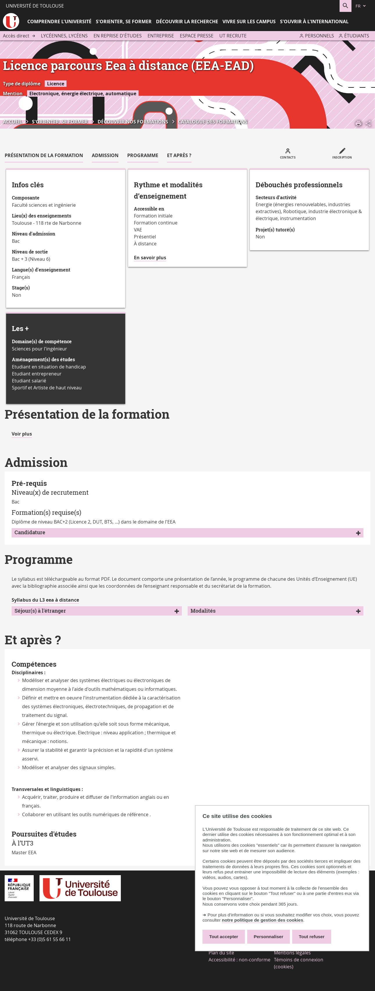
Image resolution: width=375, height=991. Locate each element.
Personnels (319, 36)
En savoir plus (150, 257)
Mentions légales (292, 952)
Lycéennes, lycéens (64, 36)
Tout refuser (311, 936)
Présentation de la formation (44, 155)
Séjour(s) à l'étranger (40, 610)
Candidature (30, 532)
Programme (142, 155)
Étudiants (356, 36)
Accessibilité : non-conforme (239, 959)
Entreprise (161, 36)
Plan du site (221, 952)
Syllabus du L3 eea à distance (45, 600)
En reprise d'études (118, 36)
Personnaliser (269, 936)
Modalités (203, 610)
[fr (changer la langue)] (361, 6)
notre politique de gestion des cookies (262, 920)
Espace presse (196, 36)
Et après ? (179, 155)
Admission (105, 155)
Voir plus (22, 434)
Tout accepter (223, 936)
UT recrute (233, 36)
